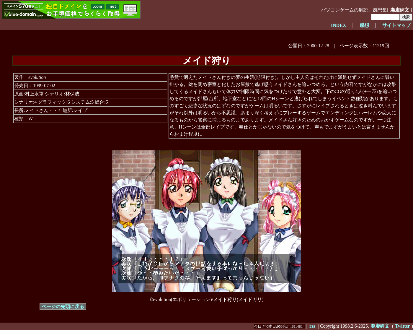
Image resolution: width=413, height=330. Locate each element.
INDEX (338, 25)
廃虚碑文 (399, 9)
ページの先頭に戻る (63, 306)
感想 (364, 25)
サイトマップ (396, 25)
